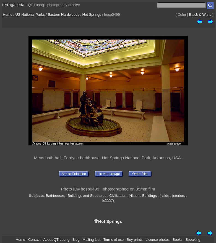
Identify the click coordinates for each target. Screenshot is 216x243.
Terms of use (113, 239)
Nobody (108, 200)
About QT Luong (56, 239)
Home (7, 14)
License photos (157, 239)
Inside (164, 196)
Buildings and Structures (87, 196)
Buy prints (134, 239)
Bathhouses (55, 196)
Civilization (117, 196)
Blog (76, 239)
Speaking (192, 239)
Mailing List (91, 239)
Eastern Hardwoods (63, 14)
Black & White (200, 14)
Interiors (178, 196)
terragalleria (13, 4)
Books (178, 239)
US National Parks (30, 14)
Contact (34, 239)
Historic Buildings (143, 196)
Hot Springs (91, 14)
